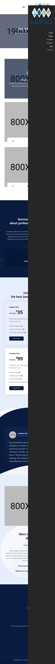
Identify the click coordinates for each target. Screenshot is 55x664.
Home (51, 33)
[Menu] (12, 7)
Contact (50, 50)
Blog (51, 46)
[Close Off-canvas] (52, 9)
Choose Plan (16, 338)
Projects (50, 39)
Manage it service (27, 80)
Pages (50, 36)
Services (50, 43)
